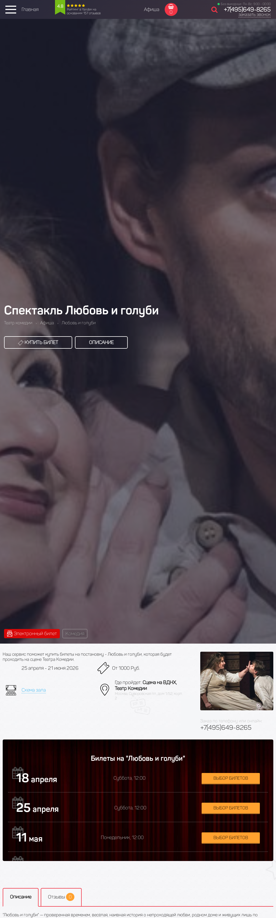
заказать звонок (255, 14)
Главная (30, 9)
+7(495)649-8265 (247, 9)
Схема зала (34, 690)
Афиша (151, 9)
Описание (101, 342)
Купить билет (38, 342)
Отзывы (61, 897)
